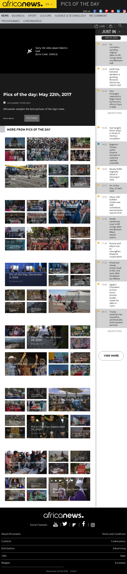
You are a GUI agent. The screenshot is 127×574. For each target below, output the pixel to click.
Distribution (7, 548)
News (5, 16)
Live (100, 26)
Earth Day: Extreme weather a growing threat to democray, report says (115, 77)
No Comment (98, 16)
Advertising (119, 548)
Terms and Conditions (114, 534)
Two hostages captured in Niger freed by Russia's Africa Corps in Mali (116, 99)
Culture (46, 16)
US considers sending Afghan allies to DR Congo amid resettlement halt (116, 53)
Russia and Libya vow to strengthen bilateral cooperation (116, 250)
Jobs (3, 556)
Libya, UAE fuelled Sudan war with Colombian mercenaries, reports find (116, 205)
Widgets (5, 563)
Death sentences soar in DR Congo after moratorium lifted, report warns (116, 228)
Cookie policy (118, 541)
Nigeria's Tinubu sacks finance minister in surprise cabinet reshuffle (115, 153)
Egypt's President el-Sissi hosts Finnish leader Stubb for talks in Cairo (114, 295)
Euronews (120, 563)
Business (18, 16)
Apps (123, 556)
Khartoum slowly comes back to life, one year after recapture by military (116, 270)
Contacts (6, 541)
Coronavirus (32, 21)
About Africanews (11, 534)
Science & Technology (70, 16)
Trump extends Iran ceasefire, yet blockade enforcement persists (116, 318)
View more (111, 356)
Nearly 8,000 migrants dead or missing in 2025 (116, 174)
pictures (31, 118)
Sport (32, 16)
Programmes (10, 21)
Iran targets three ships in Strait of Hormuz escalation (115, 133)
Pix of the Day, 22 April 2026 (116, 188)
